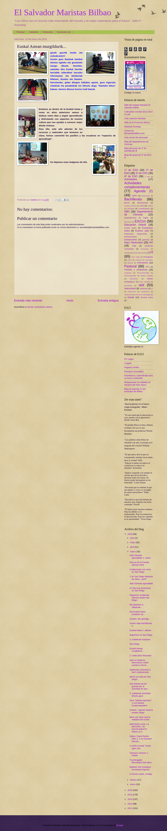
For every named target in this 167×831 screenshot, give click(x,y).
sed (141, 285)
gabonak (145, 240)
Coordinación (144, 209)
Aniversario (145, 196)
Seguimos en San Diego (141, 635)
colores (150, 206)
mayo (133, 542)
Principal (21, 32)
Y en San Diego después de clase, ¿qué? (141, 577)
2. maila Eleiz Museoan (140, 655)
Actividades (130, 179)
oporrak (130, 263)
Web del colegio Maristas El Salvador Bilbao (137, 106)
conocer (130, 209)
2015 (130, 790)
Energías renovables (134, 371)
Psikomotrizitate (130, 276)
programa (128, 273)
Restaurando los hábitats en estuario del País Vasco (137, 383)
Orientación (48, 32)
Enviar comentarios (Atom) (39, 307)
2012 (130, 804)
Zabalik (131, 297)
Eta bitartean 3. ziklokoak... (137, 606)
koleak (143, 253)
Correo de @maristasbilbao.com (134, 132)
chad (142, 206)
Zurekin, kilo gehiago (139, 619)
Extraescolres (130, 239)
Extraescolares (130, 237)
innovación (145, 249)
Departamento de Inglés (136, 218)
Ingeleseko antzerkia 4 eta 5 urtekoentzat (140, 671)
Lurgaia (127, 363)
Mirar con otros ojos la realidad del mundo (140, 718)
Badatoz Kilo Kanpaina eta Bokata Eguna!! (140, 768)
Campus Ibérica (130, 206)
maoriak (139, 260)
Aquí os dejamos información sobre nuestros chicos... (139, 662)
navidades (149, 260)
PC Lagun (129, 359)
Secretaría (128, 285)
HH (151, 242)
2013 (130, 799)
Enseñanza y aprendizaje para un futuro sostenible (138, 376)
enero (133, 784)
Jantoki (127, 253)
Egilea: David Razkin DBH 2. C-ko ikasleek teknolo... (141, 738)
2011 (130, 808)
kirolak (135, 253)
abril (132, 547)
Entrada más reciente (28, 300)
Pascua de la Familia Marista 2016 (139, 563)
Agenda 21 (143, 191)
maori (130, 260)
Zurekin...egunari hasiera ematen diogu (141, 711)
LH (151, 252)
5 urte (147, 176)
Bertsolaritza (142, 203)
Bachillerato (133, 199)
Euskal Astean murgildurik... (137, 649)
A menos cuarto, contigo (141, 774)
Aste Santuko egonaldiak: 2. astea (140, 556)
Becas (127, 203)
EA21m (140, 221)
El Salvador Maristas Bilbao (62, 12)
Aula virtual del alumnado (136, 137)
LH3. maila (136, 257)
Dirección (127, 222)
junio (132, 538)
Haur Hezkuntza (133, 242)
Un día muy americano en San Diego (140, 589)
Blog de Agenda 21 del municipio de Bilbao (135, 390)
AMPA (134, 196)
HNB (134, 246)
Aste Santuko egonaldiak (141, 583)
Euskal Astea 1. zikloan (140, 630)
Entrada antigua (108, 300)
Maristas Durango (132, 126)
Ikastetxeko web (64, 32)
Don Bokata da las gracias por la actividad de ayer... (139, 686)
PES (147, 267)
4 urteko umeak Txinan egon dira (140, 747)
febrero (133, 780)
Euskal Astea (130, 228)
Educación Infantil (135, 224)
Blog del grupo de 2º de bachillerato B (135, 149)
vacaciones (145, 291)
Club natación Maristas (135, 118)
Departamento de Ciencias (138, 213)
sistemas (143, 288)
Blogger (119, 825)
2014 (130, 794)
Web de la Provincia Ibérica (137, 122)
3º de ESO (142, 173)
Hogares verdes (131, 367)
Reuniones (134, 279)
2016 (130, 534)
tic (152, 288)
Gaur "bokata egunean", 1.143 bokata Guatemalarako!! (141, 703)
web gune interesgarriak (144, 294)
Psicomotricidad (143, 273)
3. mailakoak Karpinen (140, 639)
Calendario (33, 32)
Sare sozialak (144, 282)
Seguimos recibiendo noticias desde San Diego (139, 597)
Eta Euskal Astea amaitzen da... (137, 613)
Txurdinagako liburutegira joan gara (140, 761)
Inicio (70, 300)
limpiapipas (148, 257)
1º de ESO (131, 170)
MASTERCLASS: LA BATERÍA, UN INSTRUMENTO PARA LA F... (139, 728)
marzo (133, 551)
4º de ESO (131, 176)
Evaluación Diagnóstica (135, 234)
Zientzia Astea (146, 297)
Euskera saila (142, 231)
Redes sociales (147, 276)
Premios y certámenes (136, 270)
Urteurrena (132, 291)
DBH (127, 211)
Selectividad (130, 288)
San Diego (134, 644)
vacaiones (128, 294)
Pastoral (130, 266)
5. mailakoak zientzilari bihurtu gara (140, 694)
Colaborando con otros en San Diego (140, 570)
